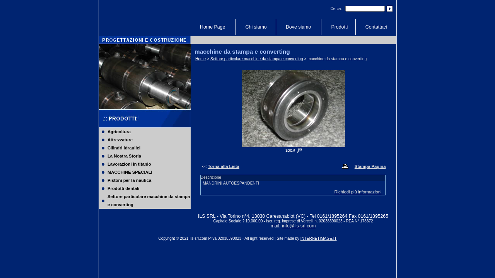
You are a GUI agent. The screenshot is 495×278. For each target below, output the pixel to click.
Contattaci (376, 27)
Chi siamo (256, 27)
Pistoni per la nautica (129, 180)
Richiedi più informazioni (358, 192)
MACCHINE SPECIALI (130, 172)
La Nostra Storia (124, 156)
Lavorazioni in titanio (129, 164)
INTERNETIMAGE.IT (318, 238)
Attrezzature (120, 139)
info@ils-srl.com (299, 226)
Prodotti (339, 27)
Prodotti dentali (124, 188)
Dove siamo (298, 27)
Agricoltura (119, 131)
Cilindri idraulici (124, 148)
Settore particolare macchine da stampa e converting (149, 200)
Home (200, 59)
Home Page (212, 27)
